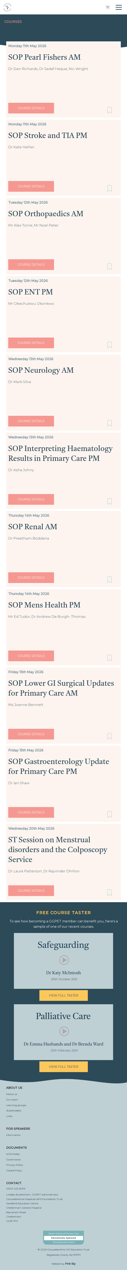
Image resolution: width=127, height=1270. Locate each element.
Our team (12, 1099)
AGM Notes (13, 1154)
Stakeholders (13, 1110)
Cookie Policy (14, 1170)
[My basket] (108, 8)
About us (11, 1094)
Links (9, 1116)
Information (13, 1135)
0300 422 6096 (15, 1188)
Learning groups (16, 1105)
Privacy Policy (14, 1164)
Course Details (31, 108)
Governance (13, 1159)
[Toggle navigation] (119, 6)
